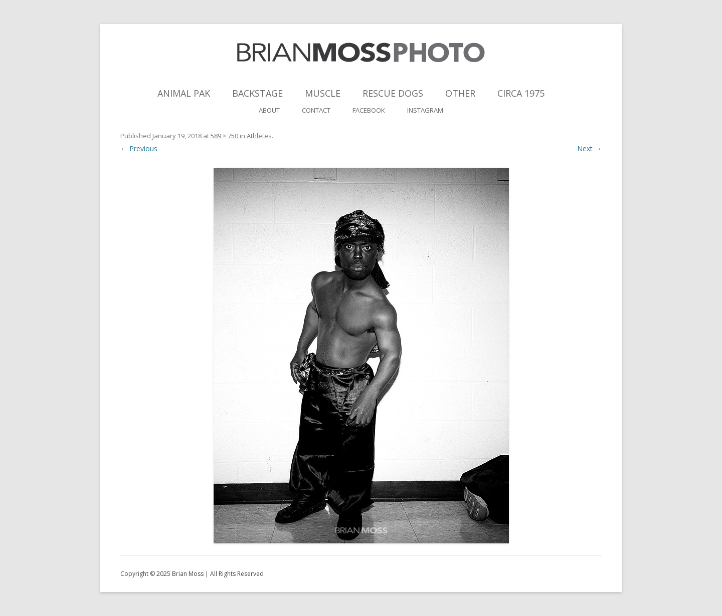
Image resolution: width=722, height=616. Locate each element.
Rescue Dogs (393, 93)
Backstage (257, 93)
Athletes (259, 135)
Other (460, 93)
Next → (589, 148)
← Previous (138, 148)
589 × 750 (224, 135)
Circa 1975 (521, 93)
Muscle (322, 93)
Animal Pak (183, 93)
